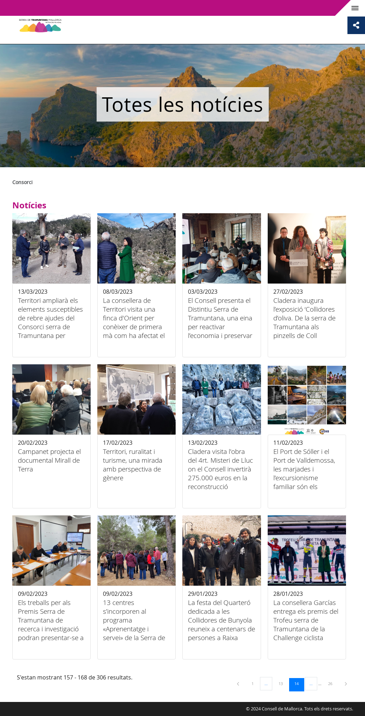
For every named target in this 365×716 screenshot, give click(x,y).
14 (299, 683)
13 (283, 683)
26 (333, 683)
